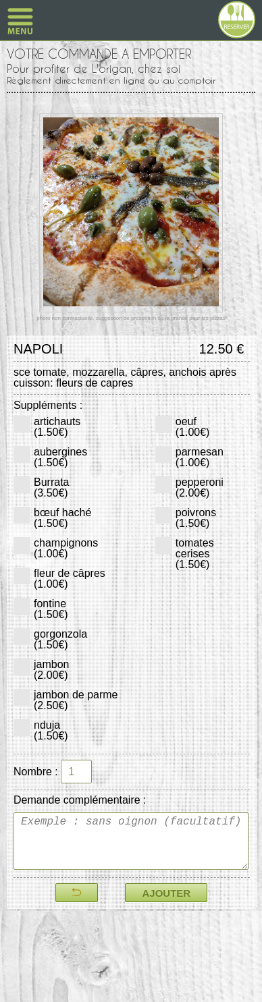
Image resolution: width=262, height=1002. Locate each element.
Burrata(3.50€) (41, 487)
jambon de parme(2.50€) (66, 700)
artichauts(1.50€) (47, 427)
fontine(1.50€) (41, 609)
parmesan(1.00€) (189, 457)
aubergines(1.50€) (50, 457)
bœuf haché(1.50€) (52, 518)
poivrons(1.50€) (185, 518)
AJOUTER (166, 893)
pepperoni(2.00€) (189, 487)
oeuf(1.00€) (182, 427)
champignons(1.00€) (56, 548)
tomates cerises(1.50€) (184, 553)
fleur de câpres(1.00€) (59, 578)
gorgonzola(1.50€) (50, 639)
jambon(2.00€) (41, 670)
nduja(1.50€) (41, 730)
